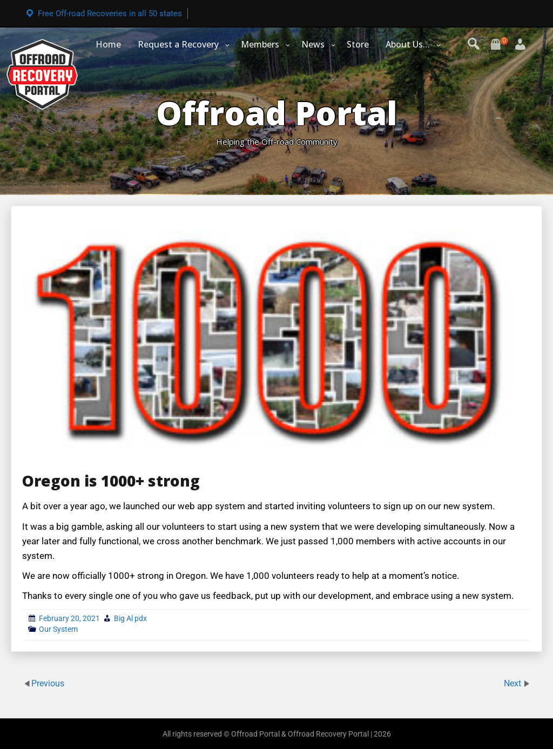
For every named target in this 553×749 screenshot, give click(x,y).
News (313, 44)
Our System (58, 629)
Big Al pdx (130, 618)
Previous (47, 683)
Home (108, 44)
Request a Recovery (178, 44)
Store (358, 44)
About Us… (408, 44)
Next (513, 683)
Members (260, 44)
